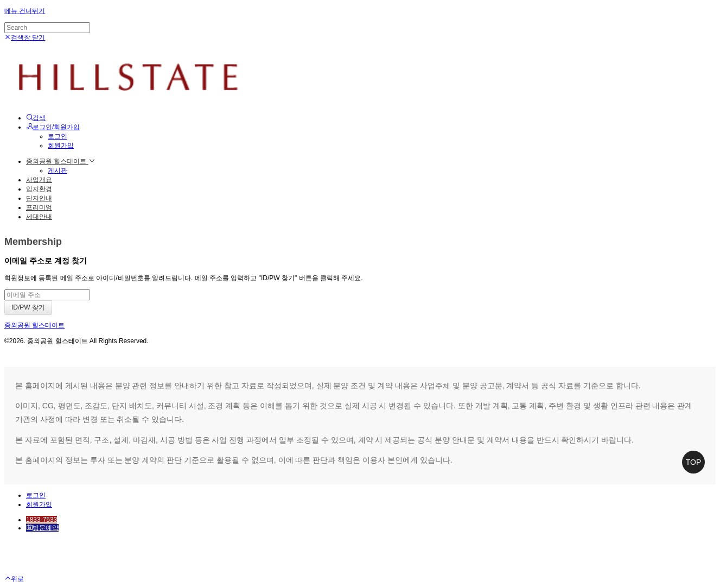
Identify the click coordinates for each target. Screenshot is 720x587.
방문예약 (42, 528)
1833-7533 (41, 519)
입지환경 (39, 189)
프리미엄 (39, 207)
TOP (694, 462)
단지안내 (39, 198)
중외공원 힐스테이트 (60, 161)
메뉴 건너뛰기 (24, 11)
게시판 (57, 170)
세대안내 (39, 216)
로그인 (57, 136)
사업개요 (39, 180)
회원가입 (61, 145)
